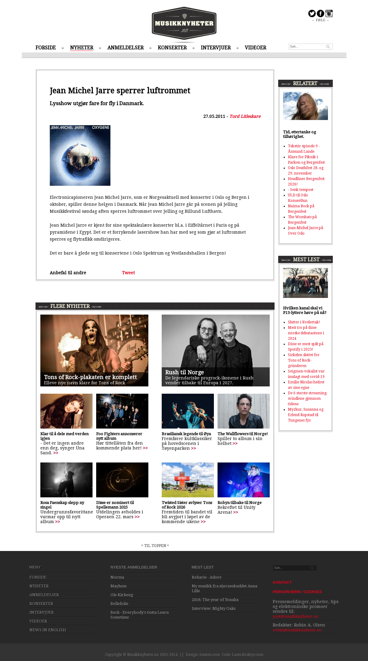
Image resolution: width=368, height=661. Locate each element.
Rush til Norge (184, 372)
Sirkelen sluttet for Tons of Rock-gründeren (303, 360)
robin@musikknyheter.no (297, 630)
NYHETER (81, 48)
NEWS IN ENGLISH (47, 630)
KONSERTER (172, 48)
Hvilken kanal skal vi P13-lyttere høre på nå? (304, 310)
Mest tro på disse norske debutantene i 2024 (306, 333)
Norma (117, 577)
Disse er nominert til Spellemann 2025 (115, 504)
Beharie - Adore (206, 577)
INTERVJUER (216, 48)
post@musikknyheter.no (296, 616)
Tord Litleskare (244, 116)
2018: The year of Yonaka (215, 599)
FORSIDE (45, 48)
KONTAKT (282, 582)
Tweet (128, 272)
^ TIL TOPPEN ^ (155, 546)
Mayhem (118, 586)
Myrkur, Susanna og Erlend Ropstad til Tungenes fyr (305, 414)
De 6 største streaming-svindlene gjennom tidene (308, 398)
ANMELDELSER (125, 48)
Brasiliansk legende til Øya (186, 434)
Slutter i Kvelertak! (304, 322)
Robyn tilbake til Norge (240, 502)
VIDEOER (255, 48)
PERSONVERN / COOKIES (297, 591)
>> (55, 452)
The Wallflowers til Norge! (243, 434)
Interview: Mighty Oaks (213, 608)
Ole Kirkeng (121, 595)
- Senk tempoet (300, 190)
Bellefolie (119, 603)
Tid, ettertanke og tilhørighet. (299, 134)
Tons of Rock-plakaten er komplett (90, 377)
